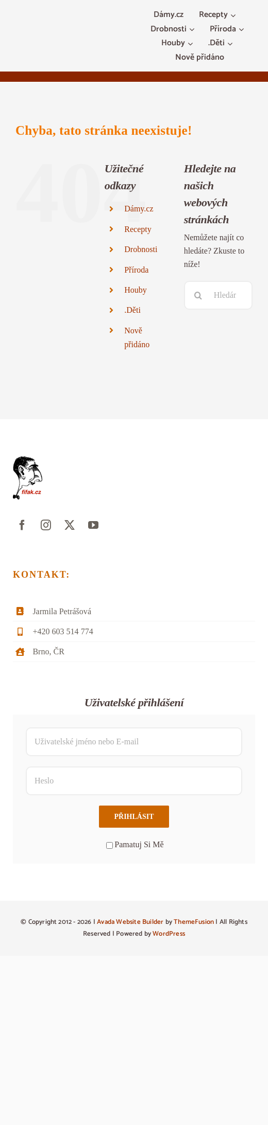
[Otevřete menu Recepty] (234, 15)
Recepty (138, 229)
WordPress (169, 933)
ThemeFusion (194, 922)
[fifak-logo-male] (27, 460)
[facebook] (22, 525)
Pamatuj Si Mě (134, 844)
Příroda (136, 269)
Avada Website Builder (130, 922)
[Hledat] (198, 295)
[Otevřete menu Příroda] (242, 30)
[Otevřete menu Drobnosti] (193, 30)
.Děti (132, 310)
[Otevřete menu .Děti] (231, 44)
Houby (135, 289)
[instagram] (46, 525)
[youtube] (93, 525)
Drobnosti (140, 249)
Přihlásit (134, 816)
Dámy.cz (138, 208)
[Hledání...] (218, 295)
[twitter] (69, 525)
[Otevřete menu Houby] (191, 44)
